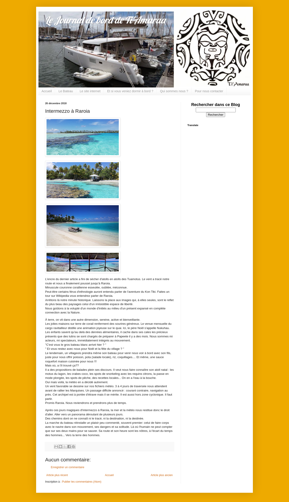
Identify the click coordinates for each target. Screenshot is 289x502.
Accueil (47, 91)
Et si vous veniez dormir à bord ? (130, 91)
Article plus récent (57, 475)
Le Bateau (65, 91)
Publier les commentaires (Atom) (81, 481)
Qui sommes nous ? (174, 91)
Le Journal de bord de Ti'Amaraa (105, 20)
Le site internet (90, 91)
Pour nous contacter (209, 91)
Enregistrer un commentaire (67, 467)
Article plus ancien (162, 475)
